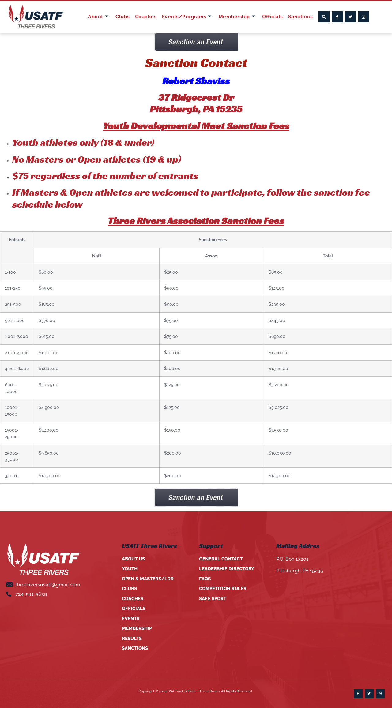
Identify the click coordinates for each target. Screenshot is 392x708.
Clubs (124, 17)
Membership (236, 17)
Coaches (146, 17)
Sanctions (299, 17)
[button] (324, 16)
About (100, 17)
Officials (271, 17)
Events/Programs (187, 17)
